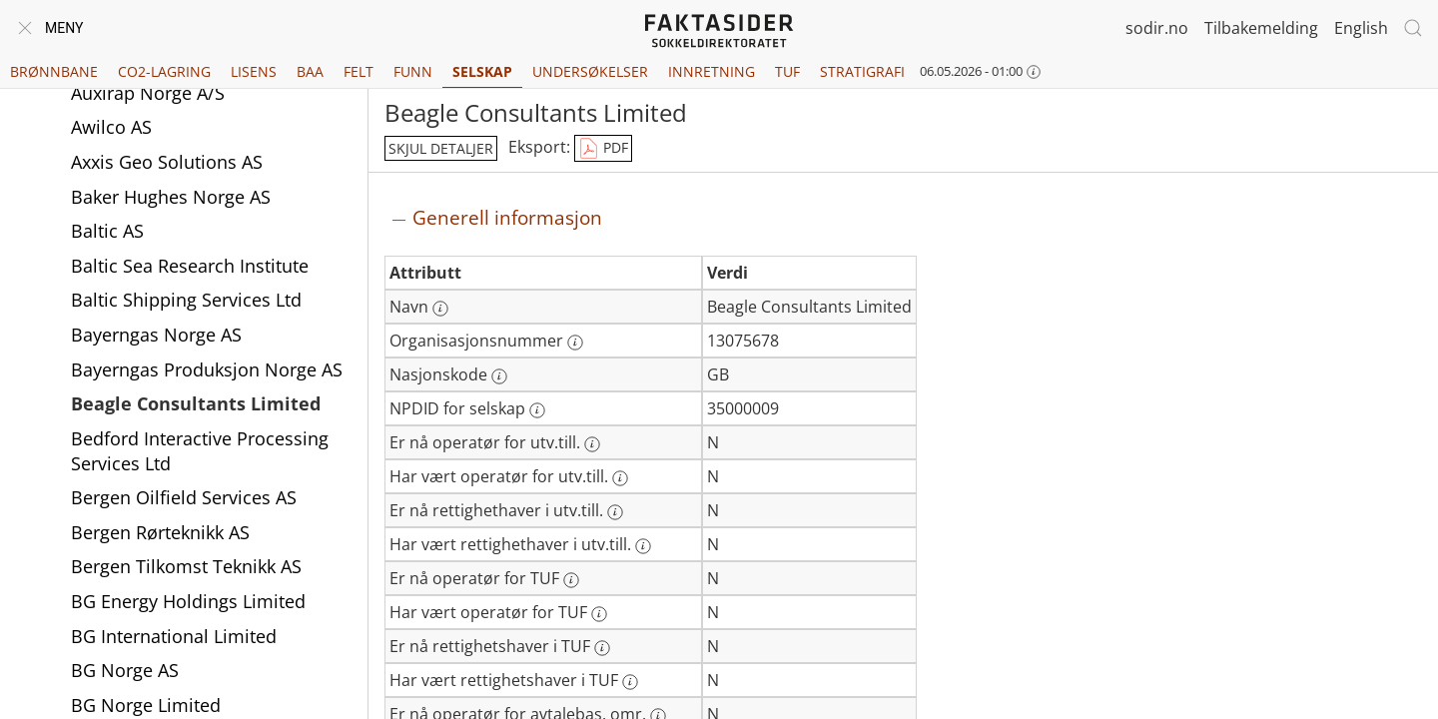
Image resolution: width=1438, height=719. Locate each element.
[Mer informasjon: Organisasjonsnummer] (575, 343)
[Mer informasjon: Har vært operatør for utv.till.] (620, 478)
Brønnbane (54, 71)
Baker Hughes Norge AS (171, 197)
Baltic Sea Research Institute (190, 266)
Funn (412, 71)
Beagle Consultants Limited (196, 403)
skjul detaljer (440, 148)
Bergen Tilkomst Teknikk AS (186, 566)
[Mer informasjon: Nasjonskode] (499, 376)
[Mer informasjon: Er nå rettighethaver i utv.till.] (615, 512)
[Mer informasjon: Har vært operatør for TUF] (599, 614)
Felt (358, 71)
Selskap (482, 71)
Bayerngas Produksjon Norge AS (207, 369)
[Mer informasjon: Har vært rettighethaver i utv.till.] (643, 546)
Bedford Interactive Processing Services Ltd (200, 450)
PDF (603, 149)
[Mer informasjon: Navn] (440, 309)
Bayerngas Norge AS (156, 335)
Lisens (254, 71)
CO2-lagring (164, 71)
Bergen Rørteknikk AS (160, 532)
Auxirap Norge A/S (148, 93)
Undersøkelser (590, 71)
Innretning (711, 71)
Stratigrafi (862, 71)
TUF (787, 71)
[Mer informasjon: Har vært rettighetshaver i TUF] (630, 682)
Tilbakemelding (1261, 28)
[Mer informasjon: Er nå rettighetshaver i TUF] (602, 648)
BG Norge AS (125, 670)
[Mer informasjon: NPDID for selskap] (537, 410)
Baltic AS (107, 231)
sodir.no (1156, 28)
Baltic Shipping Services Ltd (186, 300)
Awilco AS (111, 127)
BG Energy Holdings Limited (188, 601)
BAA (310, 71)
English (1361, 28)
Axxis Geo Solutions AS (167, 162)
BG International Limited (174, 636)
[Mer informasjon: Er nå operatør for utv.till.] (592, 444)
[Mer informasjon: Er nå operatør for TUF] (571, 580)
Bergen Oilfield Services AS (184, 497)
